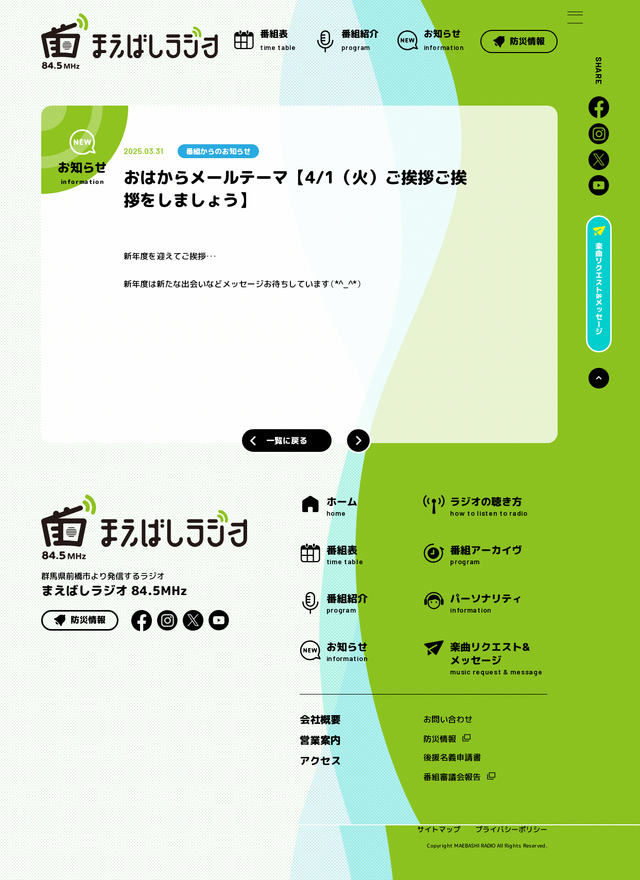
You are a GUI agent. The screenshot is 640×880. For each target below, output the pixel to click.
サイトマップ (438, 831)
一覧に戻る (286, 440)
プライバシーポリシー (511, 831)
